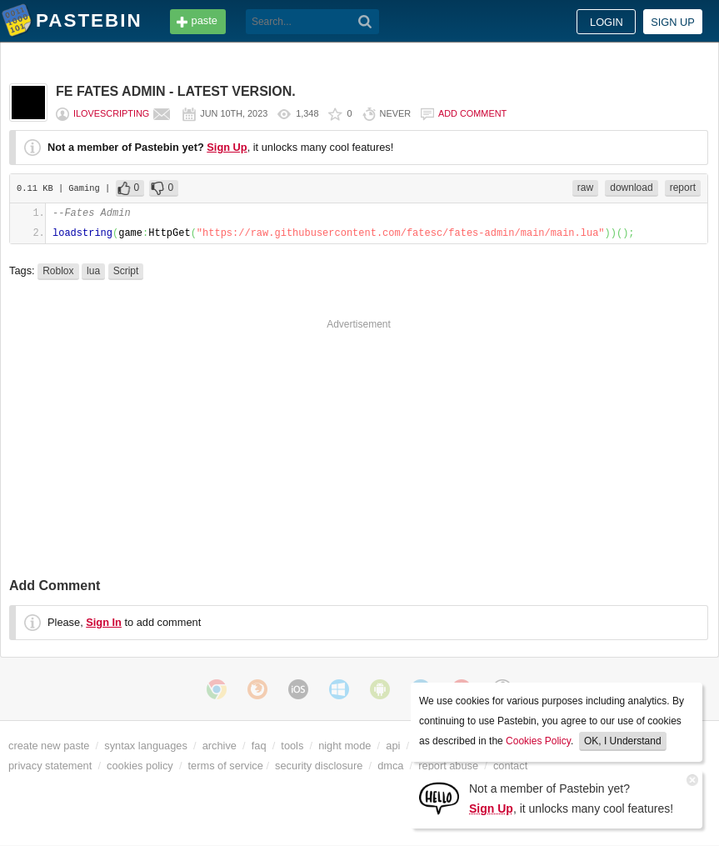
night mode (344, 745)
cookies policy (140, 765)
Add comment (472, 113)
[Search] (365, 21)
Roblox (57, 271)
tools (292, 745)
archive (219, 745)
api (393, 745)
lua (93, 271)
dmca (390, 765)
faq (259, 745)
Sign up (673, 22)
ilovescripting (111, 113)
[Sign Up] (439, 797)
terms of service (225, 765)
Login (606, 22)
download (631, 187)
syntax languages (145, 745)
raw (585, 187)
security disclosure (318, 765)
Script (126, 271)
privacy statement (50, 765)
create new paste (48, 745)
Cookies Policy (538, 741)
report (683, 187)
